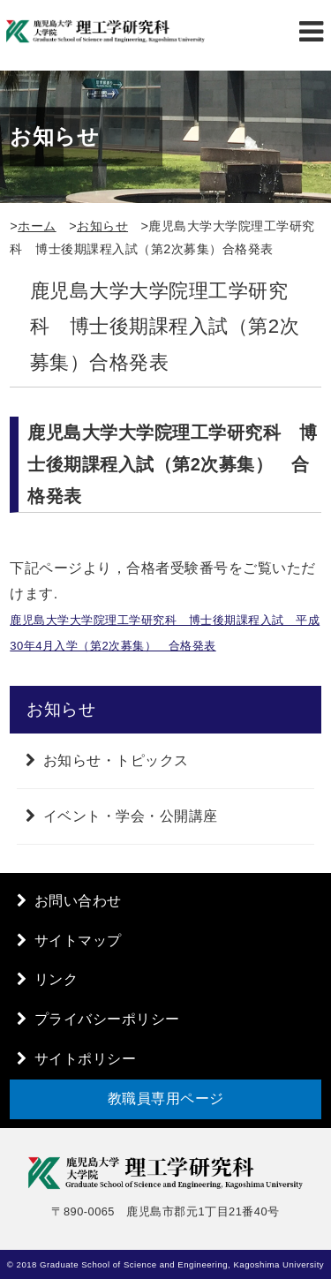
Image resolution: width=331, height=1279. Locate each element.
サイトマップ (78, 940)
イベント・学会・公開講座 (130, 816)
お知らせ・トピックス (116, 760)
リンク (56, 979)
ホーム (37, 226)
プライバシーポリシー (107, 1019)
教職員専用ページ (166, 1098)
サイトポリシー (85, 1058)
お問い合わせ (78, 900)
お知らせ (102, 226)
